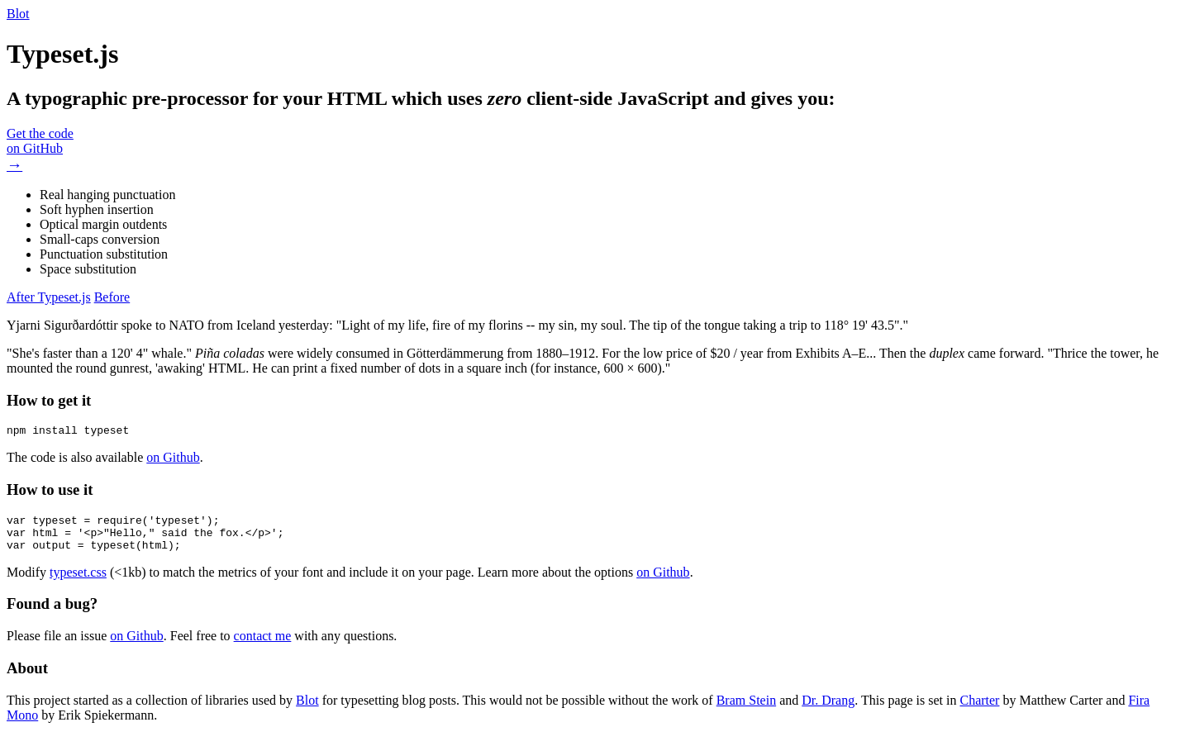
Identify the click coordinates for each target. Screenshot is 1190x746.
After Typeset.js (49, 297)
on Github (172, 460)
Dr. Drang (828, 710)
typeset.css (78, 582)
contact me (263, 646)
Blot (18, 14)
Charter (979, 710)
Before (112, 297)
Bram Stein (746, 710)
